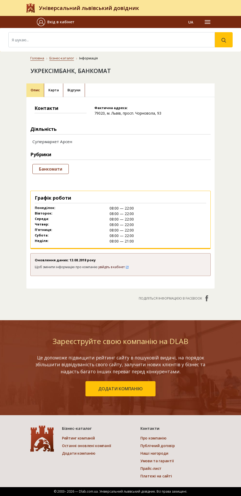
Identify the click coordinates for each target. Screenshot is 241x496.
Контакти (149, 428)
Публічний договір (157, 445)
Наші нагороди (154, 453)
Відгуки (74, 90)
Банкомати (50, 169)
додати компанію (120, 389)
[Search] (111, 39)
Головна (37, 58)
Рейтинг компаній (78, 438)
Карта (53, 90)
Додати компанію (78, 453)
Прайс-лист (151, 468)
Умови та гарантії (157, 460)
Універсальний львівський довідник (89, 8)
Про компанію (153, 438)
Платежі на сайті (156, 476)
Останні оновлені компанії (86, 445)
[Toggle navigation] (207, 22)
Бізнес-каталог (61, 58)
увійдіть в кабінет (113, 267)
